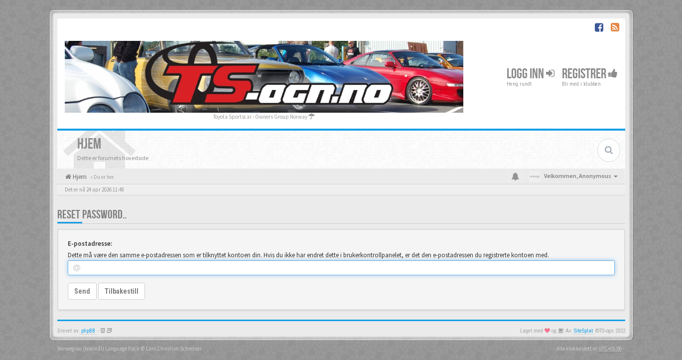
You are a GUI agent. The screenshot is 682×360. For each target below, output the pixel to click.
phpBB (88, 331)
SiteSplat (583, 331)
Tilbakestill (121, 291)
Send (82, 291)
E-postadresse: (90, 243)
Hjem (79, 177)
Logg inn (530, 74)
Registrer (590, 74)
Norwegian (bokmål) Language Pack (98, 348)
